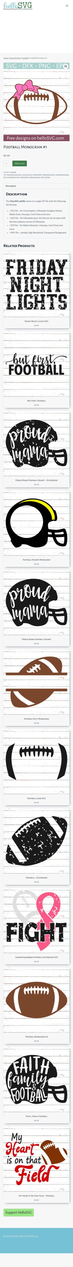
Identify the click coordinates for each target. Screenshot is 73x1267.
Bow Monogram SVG (14, 174)
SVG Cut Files (45, 177)
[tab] (36, 186)
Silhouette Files (35, 177)
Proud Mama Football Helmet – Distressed (36, 480)
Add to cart (20, 163)
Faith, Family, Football (36, 1116)
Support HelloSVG (18, 1212)
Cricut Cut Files (27, 174)
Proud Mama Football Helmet (36, 639)
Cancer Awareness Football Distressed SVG (36, 957)
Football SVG (24, 177)
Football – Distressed (36, 878)
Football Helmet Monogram (36, 560)
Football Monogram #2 (36, 1037)
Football (13, 172)
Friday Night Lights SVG (36, 321)
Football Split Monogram (36, 719)
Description (11, 186)
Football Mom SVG (48, 174)
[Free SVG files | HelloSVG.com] (19, 6)
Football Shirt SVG (13, 177)
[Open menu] (67, 5)
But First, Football (36, 401)
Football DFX (37, 174)
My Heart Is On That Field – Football (36, 1196)
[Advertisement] (36, 33)
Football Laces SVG (36, 798)
